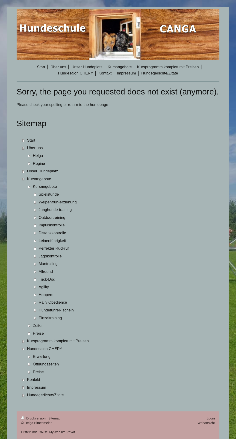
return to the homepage (88, 105)
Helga (38, 156)
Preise (38, 333)
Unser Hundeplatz (42, 171)
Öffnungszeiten (46, 364)
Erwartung (41, 356)
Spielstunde (49, 194)
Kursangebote (39, 179)
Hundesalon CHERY (44, 349)
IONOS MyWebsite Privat (56, 432)
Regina (39, 163)
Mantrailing (48, 264)
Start (31, 140)
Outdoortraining (52, 217)
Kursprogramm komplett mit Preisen (58, 341)
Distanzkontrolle (52, 233)
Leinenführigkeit (52, 241)
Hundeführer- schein (56, 310)
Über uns (35, 148)
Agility (44, 287)
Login (211, 418)
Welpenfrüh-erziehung (58, 202)
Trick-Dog (47, 279)
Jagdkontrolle (50, 256)
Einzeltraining (50, 318)
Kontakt (33, 379)
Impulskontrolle (52, 225)
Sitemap (54, 418)
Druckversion (34, 418)
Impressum (36, 387)
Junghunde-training (55, 210)
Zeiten (38, 325)
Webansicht (206, 423)
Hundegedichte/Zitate (45, 395)
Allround (46, 271)
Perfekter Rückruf (54, 248)
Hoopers (46, 295)
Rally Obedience (53, 302)
